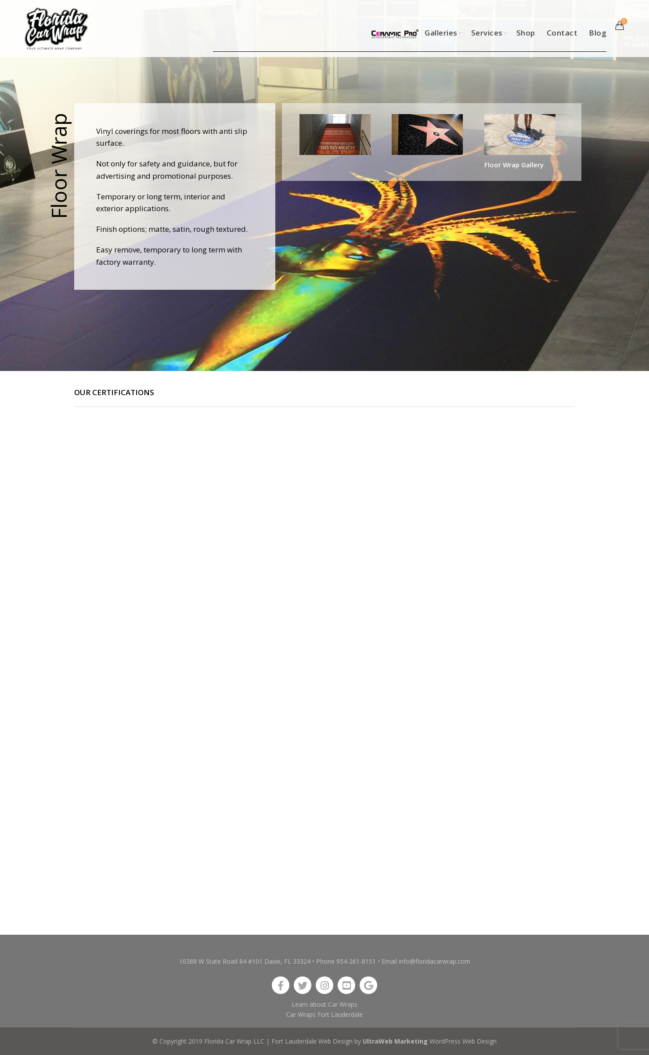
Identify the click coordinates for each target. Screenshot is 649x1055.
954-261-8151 (356, 961)
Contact (562, 33)
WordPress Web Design (463, 1041)
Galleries (441, 33)
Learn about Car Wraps (324, 1004)
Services (487, 33)
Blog (597, 33)
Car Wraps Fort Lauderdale (324, 1014)
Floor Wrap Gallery (514, 164)
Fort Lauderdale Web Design (312, 1041)
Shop (525, 33)
